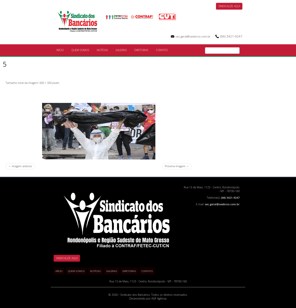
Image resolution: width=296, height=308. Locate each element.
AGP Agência (158, 298)
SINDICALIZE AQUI (229, 6)
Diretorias (141, 50)
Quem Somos (80, 50)
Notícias (102, 50)
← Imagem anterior (20, 166)
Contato (162, 50)
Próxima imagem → (177, 166)
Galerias (121, 50)
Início (60, 50)
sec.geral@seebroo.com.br (192, 36)
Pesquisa (237, 51)
